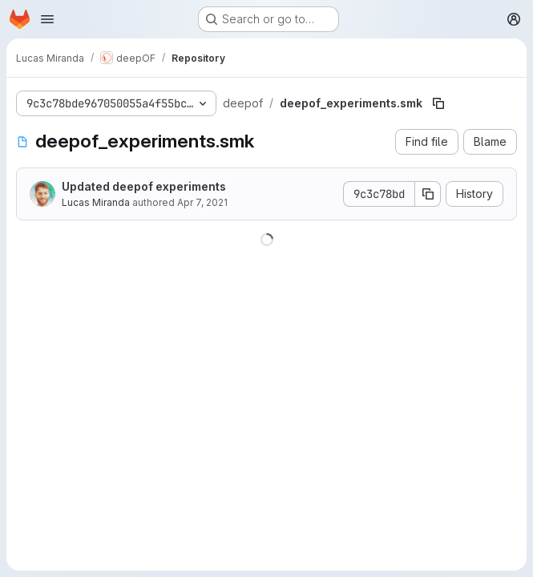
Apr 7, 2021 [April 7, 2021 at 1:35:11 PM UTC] (202, 202)
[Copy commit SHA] (428, 194)
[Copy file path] (438, 103)
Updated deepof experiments (144, 186)
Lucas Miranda (96, 202)
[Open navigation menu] (47, 19)
